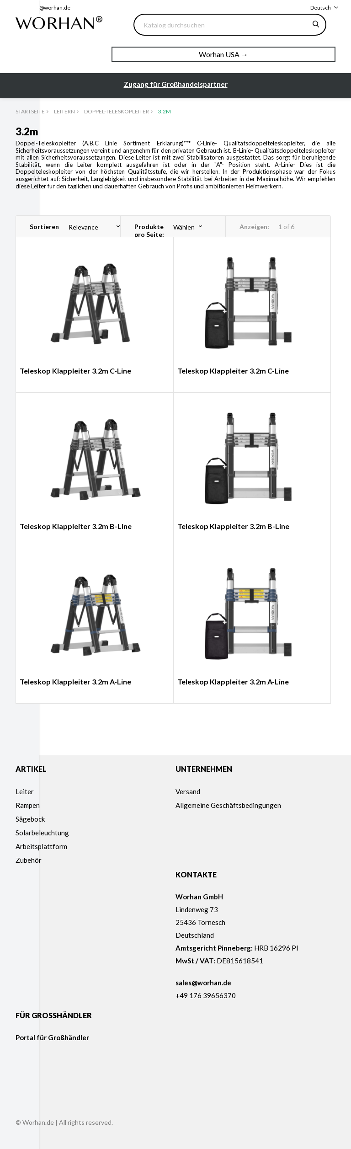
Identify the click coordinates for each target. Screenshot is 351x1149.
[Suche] (229, 25)
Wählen (184, 227)
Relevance (83, 227)
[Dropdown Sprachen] (324, 7)
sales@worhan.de (48, 7)
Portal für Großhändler (52, 1037)
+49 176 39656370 (206, 995)
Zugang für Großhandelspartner (176, 84)
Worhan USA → (223, 54)
